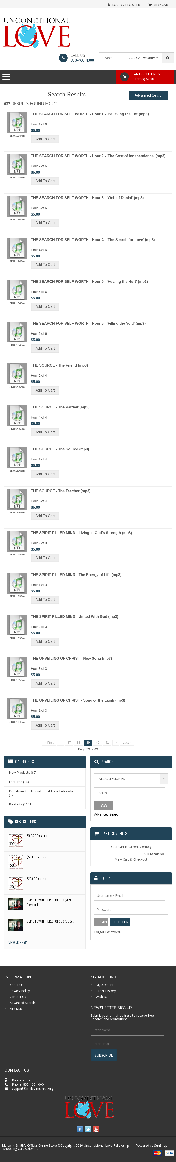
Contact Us (18, 997)
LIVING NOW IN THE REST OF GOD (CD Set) (50, 921)
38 (78, 742)
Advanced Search (149, 95)
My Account (104, 985)
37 (69, 742)
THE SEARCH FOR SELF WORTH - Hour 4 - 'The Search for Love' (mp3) (93, 240)
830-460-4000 (82, 60)
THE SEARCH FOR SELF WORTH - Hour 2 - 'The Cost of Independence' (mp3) (98, 156)
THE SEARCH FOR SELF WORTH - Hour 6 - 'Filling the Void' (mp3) (88, 323)
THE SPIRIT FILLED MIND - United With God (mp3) (74, 617)
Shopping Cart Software (20, 1148)
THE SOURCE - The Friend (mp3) (59, 365)
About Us (16, 985)
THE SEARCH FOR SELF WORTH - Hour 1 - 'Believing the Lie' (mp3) (90, 114)
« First (49, 742)
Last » (127, 742)
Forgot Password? (107, 931)
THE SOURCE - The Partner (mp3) (60, 407)
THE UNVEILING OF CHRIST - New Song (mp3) (71, 658)
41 (107, 742)
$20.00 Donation (36, 878)
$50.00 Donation (36, 856)
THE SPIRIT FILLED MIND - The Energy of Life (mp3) (76, 575)
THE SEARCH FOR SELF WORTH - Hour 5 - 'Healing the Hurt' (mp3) (89, 282)
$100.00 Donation (37, 835)
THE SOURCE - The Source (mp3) (60, 449)
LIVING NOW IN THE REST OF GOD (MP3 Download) (49, 902)
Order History (106, 991)
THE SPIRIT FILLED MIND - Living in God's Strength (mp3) (81, 533)
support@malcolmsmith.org (32, 1088)
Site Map (16, 1009)
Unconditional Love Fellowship (106, 1145)
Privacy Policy (20, 991)
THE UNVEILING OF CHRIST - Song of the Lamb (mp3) (78, 700)
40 (97, 742)
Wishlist (101, 997)
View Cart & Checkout (131, 859)
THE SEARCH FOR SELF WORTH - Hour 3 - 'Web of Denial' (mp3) (87, 198)
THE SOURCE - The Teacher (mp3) (61, 491)
